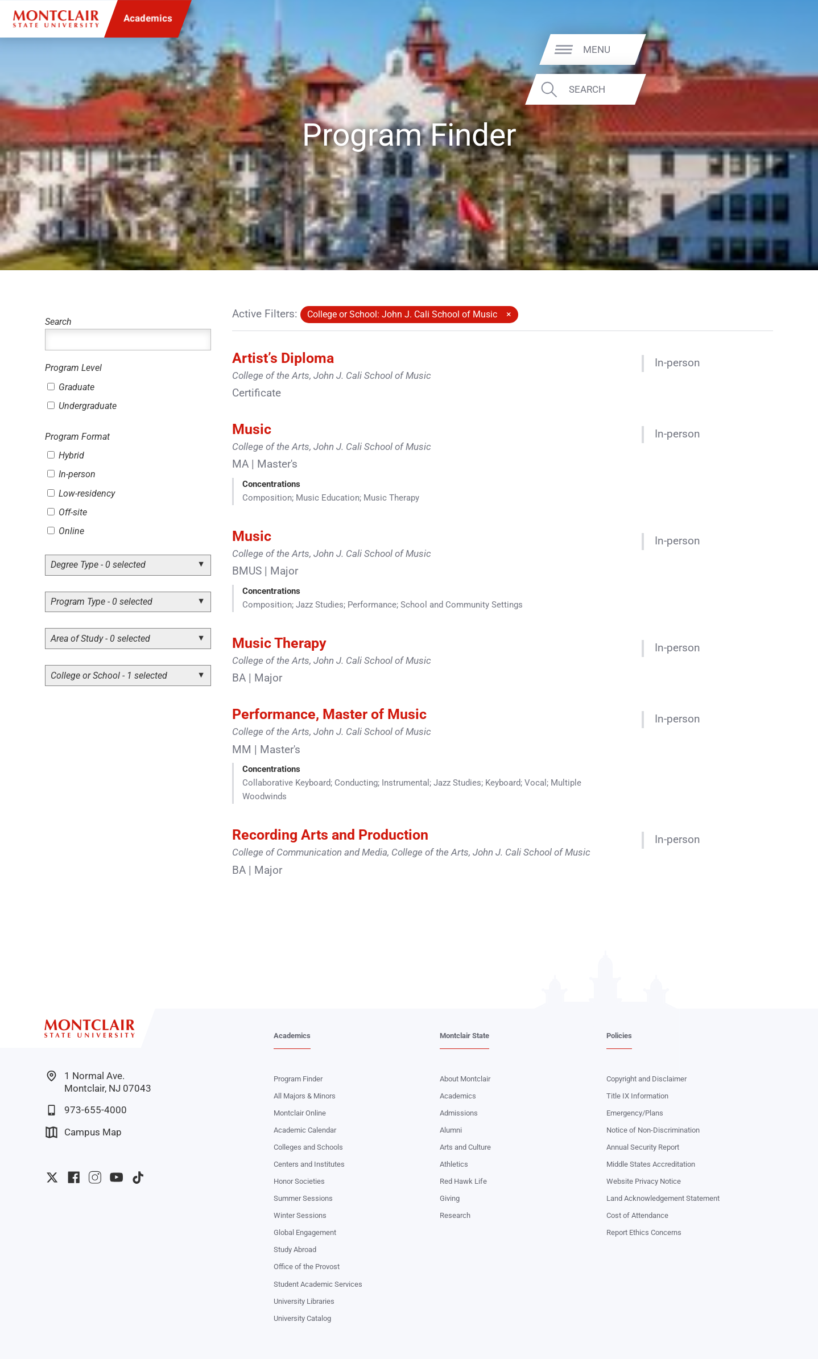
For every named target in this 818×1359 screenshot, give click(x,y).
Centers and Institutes (309, 1164)
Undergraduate (82, 405)
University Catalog (302, 1318)
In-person (71, 474)
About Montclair (465, 1079)
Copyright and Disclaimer (646, 1079)
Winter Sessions (300, 1215)
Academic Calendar (305, 1130)
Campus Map (84, 1132)
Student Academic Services (318, 1284)
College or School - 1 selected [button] (109, 675)
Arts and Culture (465, 1147)
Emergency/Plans (634, 1113)
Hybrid (65, 455)
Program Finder (298, 1079)
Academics (147, 18)
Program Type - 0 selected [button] (101, 601)
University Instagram (94, 1177)
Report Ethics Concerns (643, 1232)
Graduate (70, 387)
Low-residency (81, 493)
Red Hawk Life (463, 1181)
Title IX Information (637, 1096)
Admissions (459, 1113)
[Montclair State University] (56, 18)
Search (771, 89)
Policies (619, 1035)
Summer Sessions (303, 1198)
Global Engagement (305, 1232)
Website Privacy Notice (643, 1181)
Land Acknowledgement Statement (663, 1198)
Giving (450, 1198)
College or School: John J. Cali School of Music (402, 314)
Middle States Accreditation (650, 1164)
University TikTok (137, 1177)
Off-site (67, 512)
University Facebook (73, 1177)
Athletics (454, 1164)
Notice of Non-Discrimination (653, 1130)
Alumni (451, 1130)
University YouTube (116, 1177)
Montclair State (464, 1035)
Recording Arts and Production (330, 835)
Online (65, 531)
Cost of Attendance (637, 1215)
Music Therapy (279, 643)
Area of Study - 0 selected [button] (100, 638)
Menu (781, 49)
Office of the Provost (307, 1266)
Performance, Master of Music (329, 714)
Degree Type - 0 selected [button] (98, 564)
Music (251, 429)
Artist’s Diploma (283, 358)
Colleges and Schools (308, 1147)
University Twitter (52, 1177)
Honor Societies (299, 1181)
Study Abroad (295, 1249)
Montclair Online (300, 1113)
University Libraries (304, 1301)
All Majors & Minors (305, 1096)
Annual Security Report (642, 1147)
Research (455, 1215)
